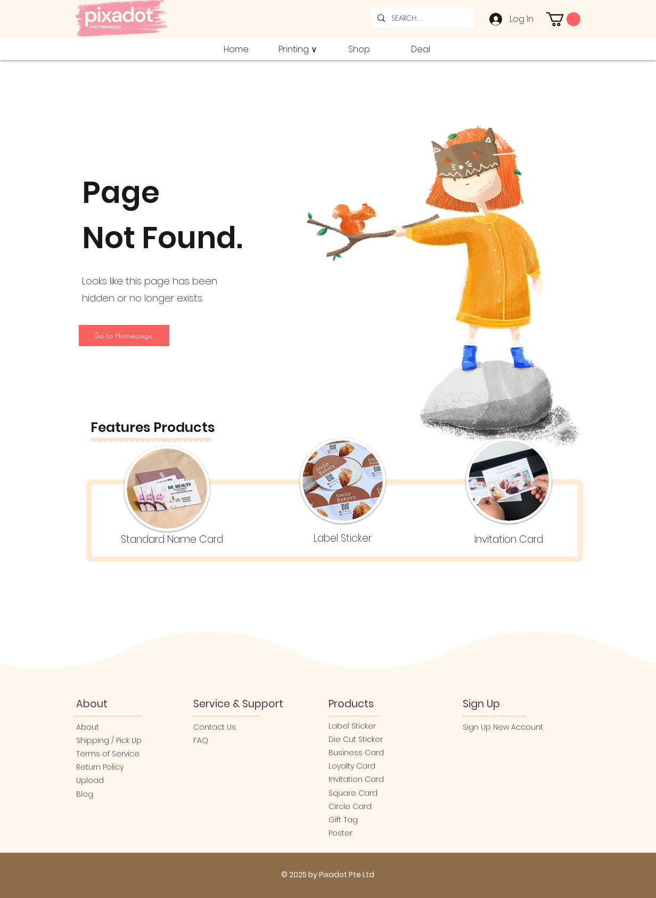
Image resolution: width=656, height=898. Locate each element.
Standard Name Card (172, 539)
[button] (563, 19)
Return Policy (100, 767)
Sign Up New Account (503, 727)
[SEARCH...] (421, 18)
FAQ (200, 740)
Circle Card (350, 806)
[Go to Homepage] (124, 335)
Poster (340, 833)
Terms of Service (108, 753)
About (87, 727)
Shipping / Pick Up (110, 740)
